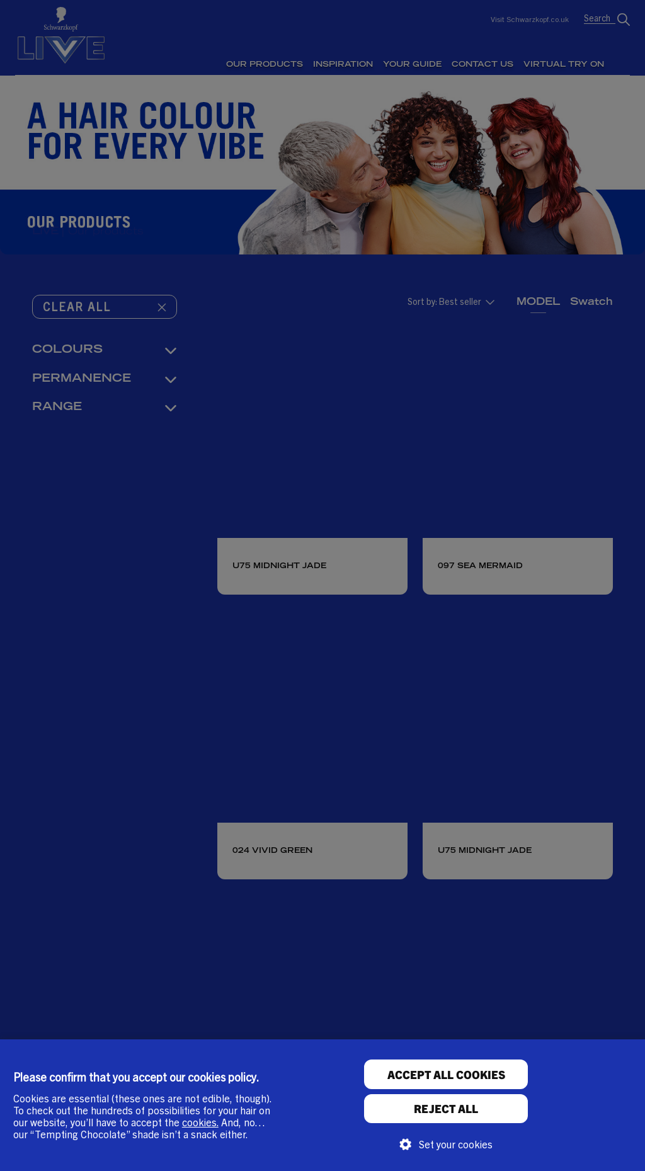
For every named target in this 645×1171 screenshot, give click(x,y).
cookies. (200, 1122)
